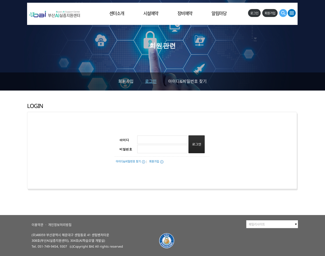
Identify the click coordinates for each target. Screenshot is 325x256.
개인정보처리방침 (60, 225)
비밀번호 (126, 149)
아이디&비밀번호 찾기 (187, 81)
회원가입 (126, 81)
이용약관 (37, 225)
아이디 (124, 140)
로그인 (151, 81)
